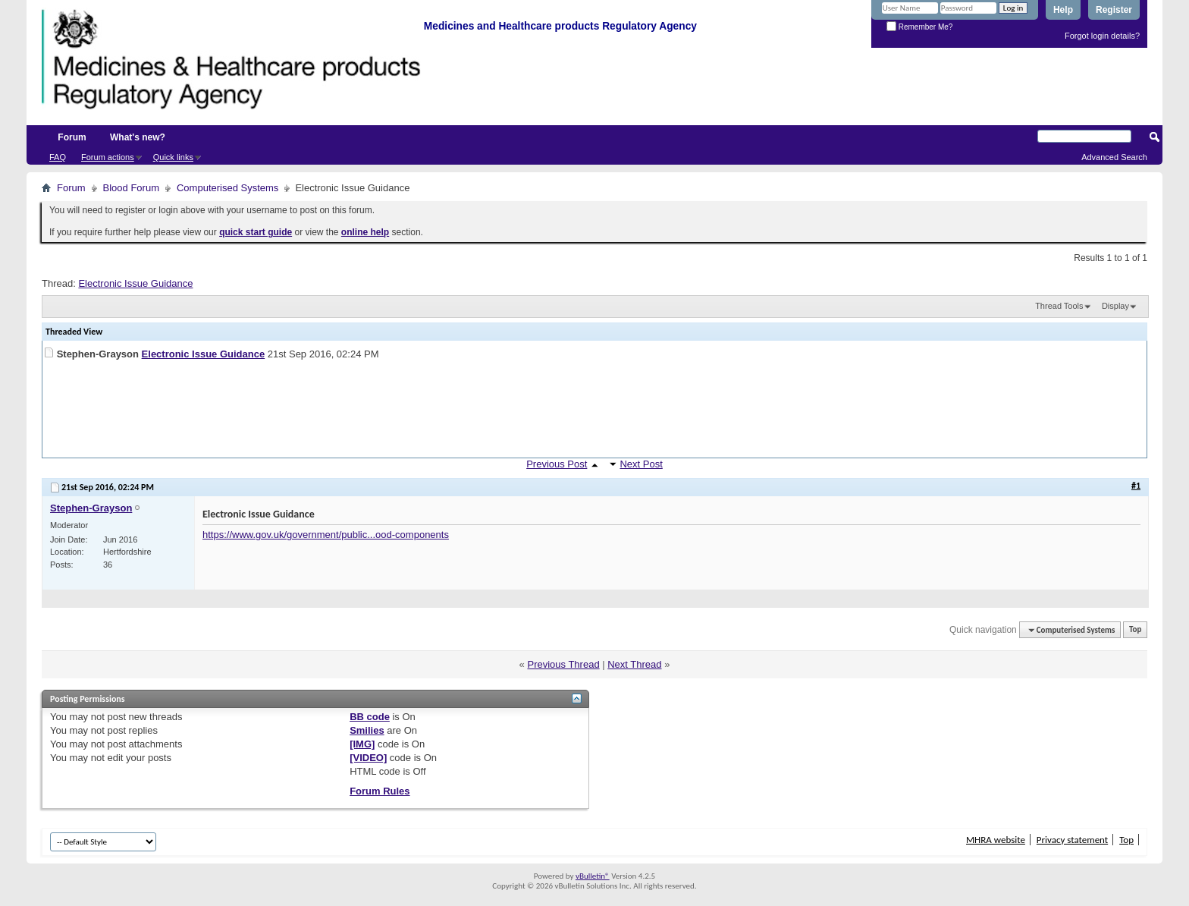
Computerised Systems (227, 187)
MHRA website (995, 839)
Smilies (367, 730)
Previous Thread (563, 664)
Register (1114, 10)
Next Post (641, 464)
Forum (72, 137)
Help (1063, 10)
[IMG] (362, 744)
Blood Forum (131, 187)
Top (1135, 630)
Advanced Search (1114, 157)
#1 (1135, 485)
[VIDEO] (368, 757)
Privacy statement (1072, 839)
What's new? (137, 137)
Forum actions (107, 157)
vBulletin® (593, 876)
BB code (370, 716)
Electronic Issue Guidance (135, 283)
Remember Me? (919, 27)
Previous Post (556, 464)
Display (1115, 305)
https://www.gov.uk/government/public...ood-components (325, 534)
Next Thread (634, 664)
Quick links (173, 157)
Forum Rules (379, 791)
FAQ (57, 157)
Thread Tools (1059, 305)
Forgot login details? (1102, 35)
